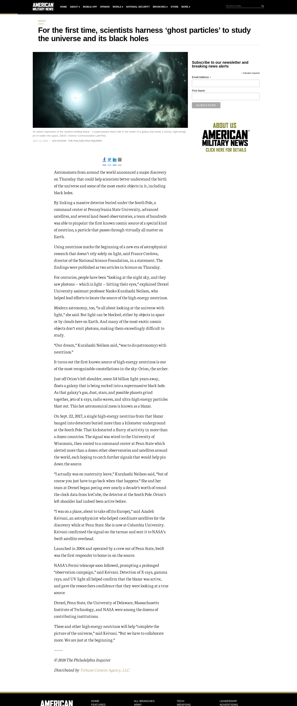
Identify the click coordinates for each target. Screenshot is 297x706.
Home (63, 6)
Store (174, 6)
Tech (180, 701)
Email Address (201, 77)
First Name (198, 90)
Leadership (228, 701)
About (74, 6)
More (184, 6)
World (117, 6)
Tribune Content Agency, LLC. (106, 670)
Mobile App (90, 6)
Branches (159, 6)
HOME (95, 701)
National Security (138, 6)
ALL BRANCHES (144, 701)
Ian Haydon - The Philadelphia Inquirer (77, 141)
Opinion (105, 6)
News (42, 21)
